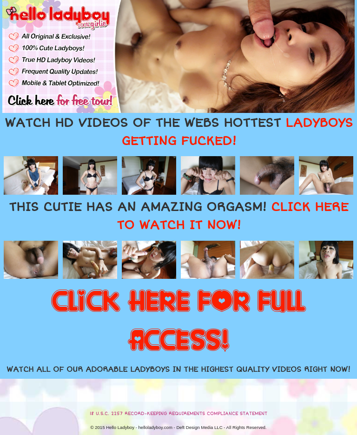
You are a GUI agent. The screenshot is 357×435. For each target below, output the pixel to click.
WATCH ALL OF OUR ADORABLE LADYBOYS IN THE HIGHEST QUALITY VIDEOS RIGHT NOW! (178, 369)
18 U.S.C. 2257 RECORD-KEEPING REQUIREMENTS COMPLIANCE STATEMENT (178, 413)
